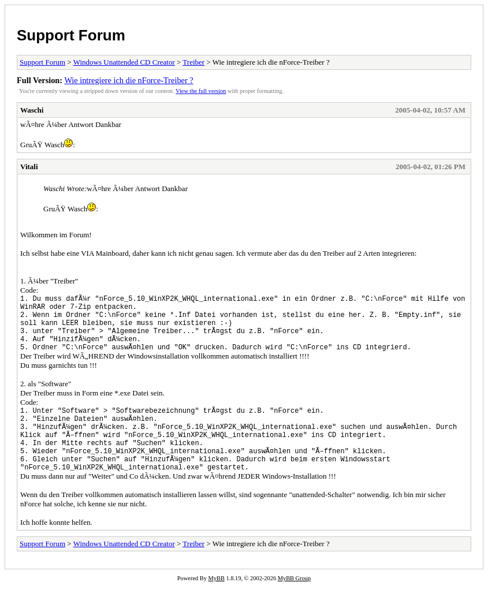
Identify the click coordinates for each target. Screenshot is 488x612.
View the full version (201, 91)
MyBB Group (294, 604)
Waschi (31, 110)
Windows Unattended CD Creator (124, 62)
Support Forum (71, 35)
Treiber (193, 62)
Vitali (29, 166)
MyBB (216, 604)
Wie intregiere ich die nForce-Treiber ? (128, 80)
